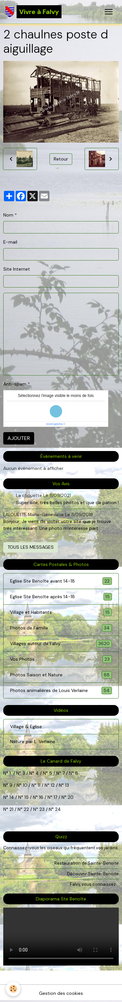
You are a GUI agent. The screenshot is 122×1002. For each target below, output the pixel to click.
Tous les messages (30, 547)
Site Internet (16, 269)
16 (41, 797)
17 (55, 797)
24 (57, 809)
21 (12, 809)
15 (26, 797)
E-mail (10, 242)
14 (11, 797)
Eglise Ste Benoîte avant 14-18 (61, 581)
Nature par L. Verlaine (32, 741)
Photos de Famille (61, 628)
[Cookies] (13, 988)
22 (25, 809)
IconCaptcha (54, 424)
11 (38, 785)
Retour (61, 159)
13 (67, 785)
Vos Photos (61, 659)
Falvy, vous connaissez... (94, 884)
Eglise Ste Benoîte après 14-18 (61, 596)
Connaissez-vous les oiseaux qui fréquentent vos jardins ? (60, 850)
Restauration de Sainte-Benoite (86, 863)
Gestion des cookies (61, 993)
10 (24, 785)
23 (42, 809)
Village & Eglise (26, 726)
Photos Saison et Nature (61, 675)
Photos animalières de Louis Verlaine (61, 690)
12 (53, 785)
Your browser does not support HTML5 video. (61, 937)
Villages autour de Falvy (61, 643)
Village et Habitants (61, 612)
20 (70, 797)
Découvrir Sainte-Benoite (93, 874)
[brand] (33, 11)
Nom (8, 215)
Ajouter (18, 438)
